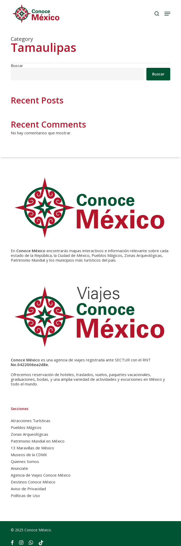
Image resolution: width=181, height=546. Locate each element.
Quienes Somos (25, 461)
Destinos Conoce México (33, 481)
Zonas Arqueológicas (29, 434)
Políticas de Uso (25, 495)
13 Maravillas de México (32, 447)
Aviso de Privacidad (28, 488)
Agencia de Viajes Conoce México (41, 475)
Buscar (17, 65)
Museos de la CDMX (29, 454)
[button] (167, 13)
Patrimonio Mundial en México (38, 441)
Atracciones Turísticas (30, 420)
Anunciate (19, 468)
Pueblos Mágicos (26, 427)
